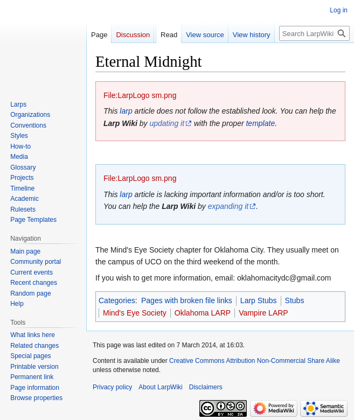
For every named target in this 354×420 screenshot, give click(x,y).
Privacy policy (112, 387)
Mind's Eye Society (134, 313)
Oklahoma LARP (203, 313)
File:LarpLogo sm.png (139, 95)
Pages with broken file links (186, 300)
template (260, 123)
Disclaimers (206, 387)
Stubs (294, 300)
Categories (117, 300)
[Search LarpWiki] (314, 33)
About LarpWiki (160, 387)
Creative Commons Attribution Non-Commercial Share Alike (254, 361)
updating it (166, 123)
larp (126, 111)
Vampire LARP (263, 313)
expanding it (228, 206)
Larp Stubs (258, 300)
